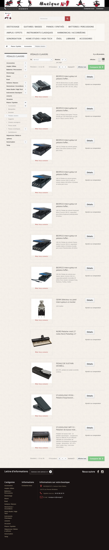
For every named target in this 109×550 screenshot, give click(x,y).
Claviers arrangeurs (14, 122)
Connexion (99, 8)
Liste (103, 60)
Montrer (57, 59)
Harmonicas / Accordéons (71, 32)
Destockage (13, 26)
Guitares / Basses (33, 26)
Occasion (9, 99)
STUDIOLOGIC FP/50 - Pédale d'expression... (65, 396)
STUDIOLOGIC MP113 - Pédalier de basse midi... (66, 428)
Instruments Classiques (40, 32)
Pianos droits (12, 125)
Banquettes (11, 109)
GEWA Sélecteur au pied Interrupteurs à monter (66, 300)
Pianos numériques (14, 129)
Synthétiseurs (12, 132)
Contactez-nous (89, 8)
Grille (99, 60)
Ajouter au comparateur (93, 84)
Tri (31, 59)
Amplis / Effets (14, 32)
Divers (8, 76)
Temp (8, 145)
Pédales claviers (13, 115)
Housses (11, 112)
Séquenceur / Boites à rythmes (13, 137)
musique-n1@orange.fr (55, 497)
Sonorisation (14, 38)
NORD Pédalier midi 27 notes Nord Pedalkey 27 (66, 332)
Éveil (59, 38)
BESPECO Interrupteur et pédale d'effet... (66, 77)
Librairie (70, 38)
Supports (11, 119)
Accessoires (86, 38)
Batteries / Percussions (81, 26)
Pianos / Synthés (55, 26)
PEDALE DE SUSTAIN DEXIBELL (64, 364)
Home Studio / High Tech (39, 38)
